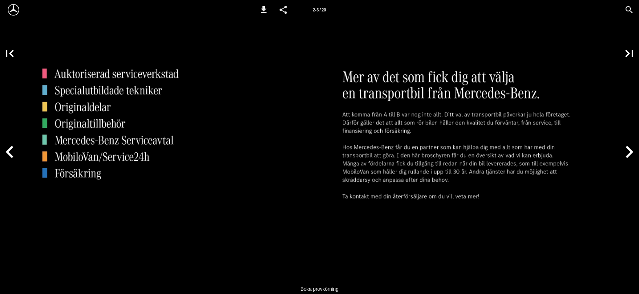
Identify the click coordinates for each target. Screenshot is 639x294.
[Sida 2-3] (319, 10)
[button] (263, 10)
